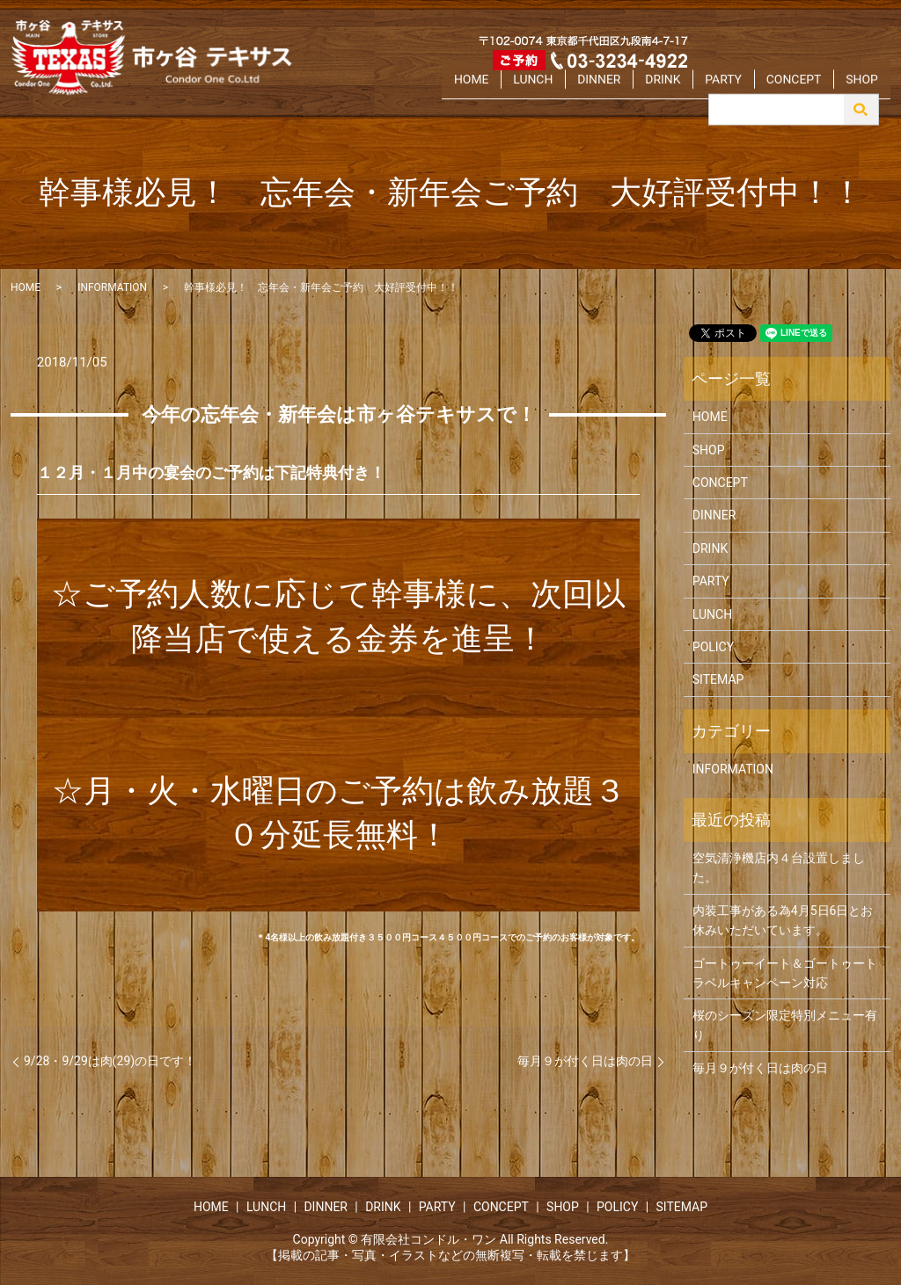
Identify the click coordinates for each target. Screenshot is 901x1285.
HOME (529, 90)
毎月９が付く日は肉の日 (585, 1061)
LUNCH (583, 90)
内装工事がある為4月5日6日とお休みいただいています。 (783, 920)
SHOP (866, 90)
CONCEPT (807, 90)
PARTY (747, 90)
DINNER (638, 90)
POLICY (713, 647)
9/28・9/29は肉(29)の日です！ (110, 1061)
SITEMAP (718, 679)
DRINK (694, 90)
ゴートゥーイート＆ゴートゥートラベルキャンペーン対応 (784, 973)
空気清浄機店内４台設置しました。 (778, 867)
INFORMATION (112, 287)
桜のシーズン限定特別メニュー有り (784, 1025)
